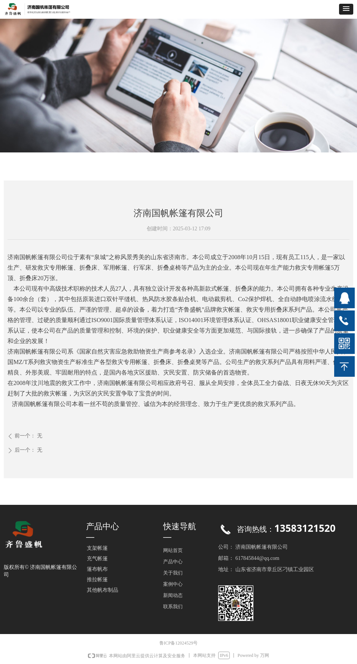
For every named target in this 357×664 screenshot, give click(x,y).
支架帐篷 (97, 548)
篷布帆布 (97, 569)
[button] (346, 9)
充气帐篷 (97, 558)
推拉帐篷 (97, 579)
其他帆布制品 (102, 590)
